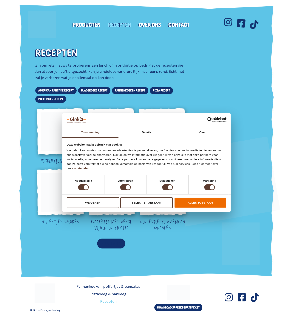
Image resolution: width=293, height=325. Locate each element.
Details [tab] (146, 132)
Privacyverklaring (50, 310)
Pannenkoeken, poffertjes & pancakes (108, 286)
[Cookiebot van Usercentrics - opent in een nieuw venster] (210, 120)
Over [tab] (202, 132)
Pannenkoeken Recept (130, 90)
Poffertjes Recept (50, 99)
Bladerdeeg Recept (94, 90)
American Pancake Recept (56, 90)
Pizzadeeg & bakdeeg (108, 293)
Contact (179, 24)
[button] (111, 243)
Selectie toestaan (146, 202)
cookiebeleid (81, 168)
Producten (87, 24)
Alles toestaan (200, 202)
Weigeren (93, 202)
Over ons (150, 24)
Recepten (119, 24)
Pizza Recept (161, 90)
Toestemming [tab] (90, 132)
